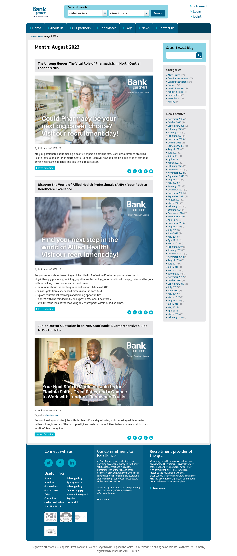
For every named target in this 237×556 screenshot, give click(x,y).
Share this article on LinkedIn (140, 171)
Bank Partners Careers (179, 78)
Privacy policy (74, 478)
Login (197, 11)
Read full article (45, 168)
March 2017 (174, 297)
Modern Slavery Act (77, 494)
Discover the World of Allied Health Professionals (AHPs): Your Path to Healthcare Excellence (92, 186)
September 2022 (176, 176)
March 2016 (174, 314)
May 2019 (173, 236)
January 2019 (175, 250)
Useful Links (73, 502)
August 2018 (174, 260)
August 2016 (174, 300)
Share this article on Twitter (129, 171)
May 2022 (173, 182)
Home (36, 27)
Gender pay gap (75, 490)
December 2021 (176, 189)
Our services (50, 486)
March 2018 (174, 270)
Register (71, 498)
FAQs (128, 27)
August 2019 (174, 226)
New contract (174, 95)
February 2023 (175, 166)
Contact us (166, 27)
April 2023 (173, 159)
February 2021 (175, 206)
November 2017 (176, 276)
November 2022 (176, 172)
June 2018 (173, 266)
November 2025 (176, 119)
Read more (159, 488)
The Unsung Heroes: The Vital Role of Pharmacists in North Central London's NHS (89, 65)
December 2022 (176, 169)
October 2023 (174, 142)
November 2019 (176, 223)
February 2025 (175, 129)
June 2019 (173, 233)
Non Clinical (173, 98)
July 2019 (173, 230)
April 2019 (173, 240)
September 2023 (176, 145)
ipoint (197, 16)
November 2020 (176, 216)
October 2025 (174, 122)
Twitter (48, 463)
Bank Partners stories (178, 81)
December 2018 (176, 253)
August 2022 (174, 179)
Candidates (108, 27)
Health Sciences (175, 88)
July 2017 (173, 287)
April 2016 (173, 310)
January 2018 (175, 273)
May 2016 (173, 307)
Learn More (103, 499)
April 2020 (173, 219)
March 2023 (174, 162)
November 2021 (176, 193)
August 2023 (174, 149)
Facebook (60, 463)
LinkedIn (72, 463)
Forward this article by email (151, 171)
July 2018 (173, 263)
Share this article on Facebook (135, 171)
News (146, 27)
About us (56, 27)
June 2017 (173, 290)
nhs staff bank (52, 415)
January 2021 (175, 209)
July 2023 (173, 152)
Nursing (172, 101)
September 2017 (176, 283)
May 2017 (173, 293)
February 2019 (175, 246)
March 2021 (174, 203)
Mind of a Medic (175, 91)
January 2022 (175, 186)
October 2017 (174, 280)
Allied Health (174, 75)
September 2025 (176, 125)
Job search (200, 6)
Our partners (81, 27)
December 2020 (176, 213)
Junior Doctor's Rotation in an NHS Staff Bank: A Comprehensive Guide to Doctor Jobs (92, 327)
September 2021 (176, 196)
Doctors (171, 85)
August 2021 (174, 199)
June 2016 (173, 303)
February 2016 (175, 317)
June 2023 (173, 155)
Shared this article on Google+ (146, 171)
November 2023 (176, 139)
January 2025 (175, 132)
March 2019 (174, 243)
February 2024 (175, 135)
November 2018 (176, 256)
